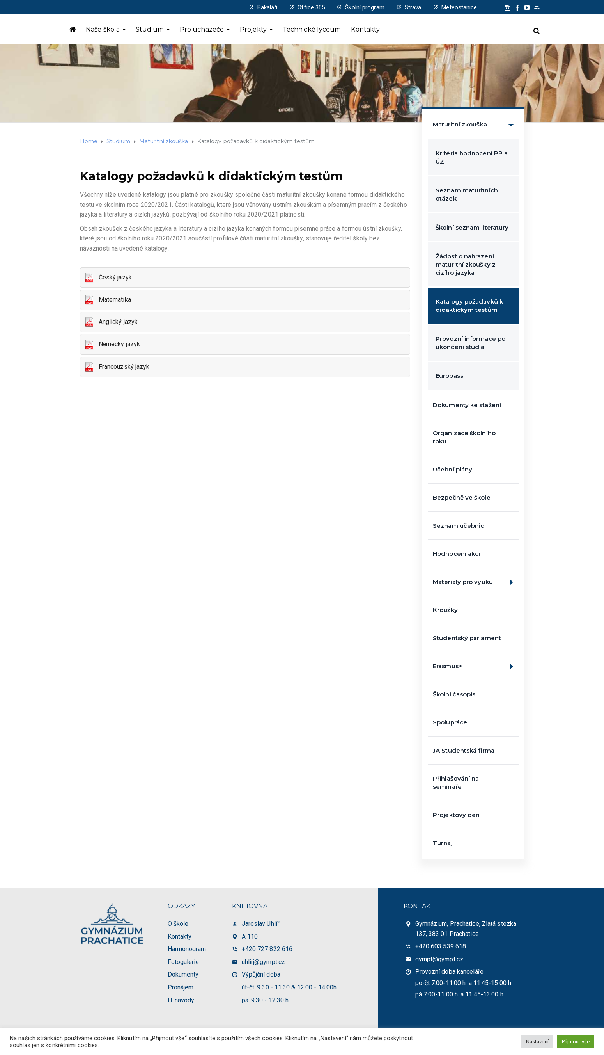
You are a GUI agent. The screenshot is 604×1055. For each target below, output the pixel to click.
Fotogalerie (183, 962)
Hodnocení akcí (456, 553)
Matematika (107, 300)
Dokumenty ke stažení (467, 405)
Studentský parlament (467, 638)
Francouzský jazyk (117, 367)
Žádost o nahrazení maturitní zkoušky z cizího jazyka (466, 264)
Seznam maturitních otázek (467, 194)
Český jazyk (108, 278)
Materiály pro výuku (476, 582)
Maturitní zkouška (476, 125)
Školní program (364, 7)
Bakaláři (267, 7)
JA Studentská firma (463, 750)
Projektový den (456, 814)
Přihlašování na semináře (456, 782)
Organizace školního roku (464, 437)
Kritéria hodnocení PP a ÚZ (472, 157)
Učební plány (452, 469)
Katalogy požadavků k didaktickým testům (469, 305)
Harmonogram (187, 949)
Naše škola (103, 29)
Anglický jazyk (111, 322)
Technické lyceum (312, 29)
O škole (178, 923)
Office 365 (311, 7)
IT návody (181, 1000)
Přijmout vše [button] (576, 1041)
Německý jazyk (112, 345)
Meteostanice (459, 7)
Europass (449, 375)
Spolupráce (450, 722)
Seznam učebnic (458, 525)
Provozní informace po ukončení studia (470, 342)
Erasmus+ (476, 666)
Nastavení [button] (537, 1041)
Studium (150, 29)
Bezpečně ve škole (462, 497)
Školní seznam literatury (472, 227)
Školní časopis (454, 694)
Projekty (253, 29)
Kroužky (445, 610)
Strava (413, 7)
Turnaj (443, 843)
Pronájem (181, 987)
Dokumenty (183, 974)
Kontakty (365, 29)
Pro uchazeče (202, 29)
